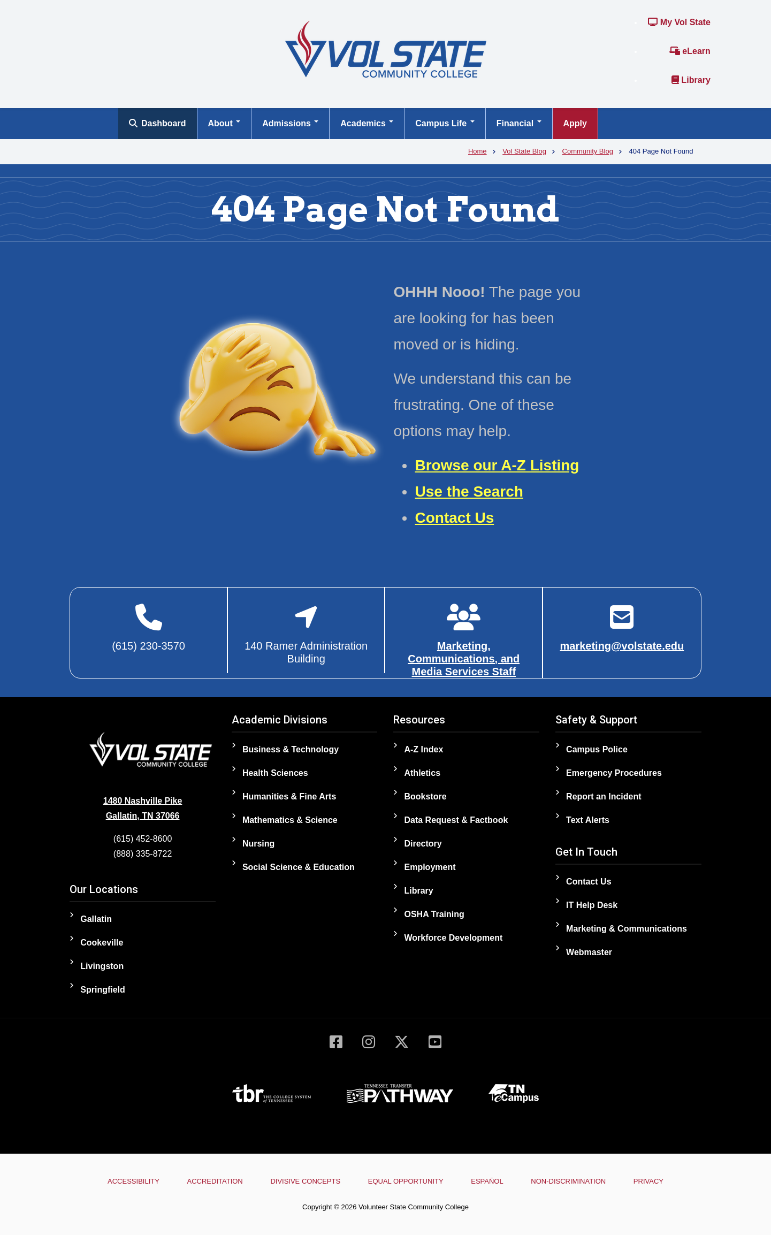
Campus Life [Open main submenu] (444, 123)
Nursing (258, 843)
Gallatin (96, 919)
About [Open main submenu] (224, 123)
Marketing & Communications (626, 928)
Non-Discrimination (568, 1181)
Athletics (422, 772)
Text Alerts (587, 820)
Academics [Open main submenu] (366, 123)
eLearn (690, 51)
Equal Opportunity (406, 1181)
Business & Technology (290, 749)
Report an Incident (603, 796)
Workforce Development (453, 937)
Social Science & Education (298, 867)
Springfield (102, 989)
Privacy (648, 1181)
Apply (575, 123)
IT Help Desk (591, 905)
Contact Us (454, 517)
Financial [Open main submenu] (519, 123)
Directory (422, 843)
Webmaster (589, 952)
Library (691, 80)
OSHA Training (434, 914)
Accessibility (133, 1181)
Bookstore (425, 796)
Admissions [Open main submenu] (290, 123)
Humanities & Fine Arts (289, 796)
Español (487, 1181)
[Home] (386, 48)
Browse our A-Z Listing (497, 465)
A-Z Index (423, 749)
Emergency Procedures (614, 772)
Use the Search (469, 491)
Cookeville (101, 942)
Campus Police (597, 749)
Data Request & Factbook (456, 820)
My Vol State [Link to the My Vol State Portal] (679, 22)
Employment (429, 867)
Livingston (102, 966)
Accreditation (215, 1181)
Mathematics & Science (290, 820)
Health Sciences (275, 772)
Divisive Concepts (305, 1181)
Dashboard (157, 123)
